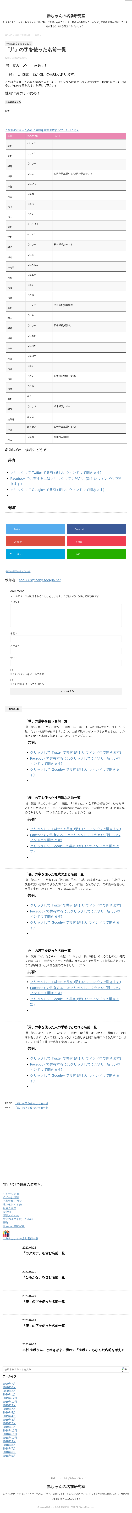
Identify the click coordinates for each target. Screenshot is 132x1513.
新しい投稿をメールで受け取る (27, 684)
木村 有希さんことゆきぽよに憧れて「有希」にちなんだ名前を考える (73, 1350)
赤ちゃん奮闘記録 (14, 1226)
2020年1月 (9, 1394)
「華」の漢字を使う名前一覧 (46, 721)
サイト (14, 657)
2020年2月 (9, 1390)
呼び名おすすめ (12, 1204)
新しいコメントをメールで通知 (27, 674)
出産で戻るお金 (12, 1201)
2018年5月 (9, 1455)
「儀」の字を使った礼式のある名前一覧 (54, 874)
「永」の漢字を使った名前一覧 (48, 950)
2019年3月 (9, 1419)
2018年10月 (10, 1437)
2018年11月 (10, 1434)
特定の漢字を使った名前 (18, 571)
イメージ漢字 (11, 1197)
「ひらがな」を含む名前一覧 (43, 1277)
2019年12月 (10, 1398)
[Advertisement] (45, 118)
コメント (15, 602)
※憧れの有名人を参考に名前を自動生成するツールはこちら (42, 130)
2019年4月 (9, 1416)
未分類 (7, 1211)
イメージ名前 (11, 1193)
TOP (53, 1478)
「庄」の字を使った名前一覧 (43, 1326)
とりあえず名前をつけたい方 (72, 1478)
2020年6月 (9, 1387)
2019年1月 (9, 1426)
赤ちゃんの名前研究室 (66, 16)
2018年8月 (9, 1445)
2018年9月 (9, 1441)
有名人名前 (9, 1208)
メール (14, 645)
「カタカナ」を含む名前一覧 (20, 1238)
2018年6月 (9, 1452)
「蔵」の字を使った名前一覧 (31, 1107)
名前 (13, 633)
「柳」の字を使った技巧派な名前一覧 (52, 798)
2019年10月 (10, 1401)
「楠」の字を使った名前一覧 (31, 1103)
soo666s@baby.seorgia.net (39, 580)
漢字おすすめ (11, 1215)
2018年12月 (10, 1430)
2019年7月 (9, 1408)
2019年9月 (9, 1405)
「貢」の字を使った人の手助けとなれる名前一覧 (61, 1027)
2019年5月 (9, 1412)
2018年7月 (9, 1448)
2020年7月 (9, 1383)
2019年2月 (9, 1423)
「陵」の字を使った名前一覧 (43, 1301)
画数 (5, 1222)
